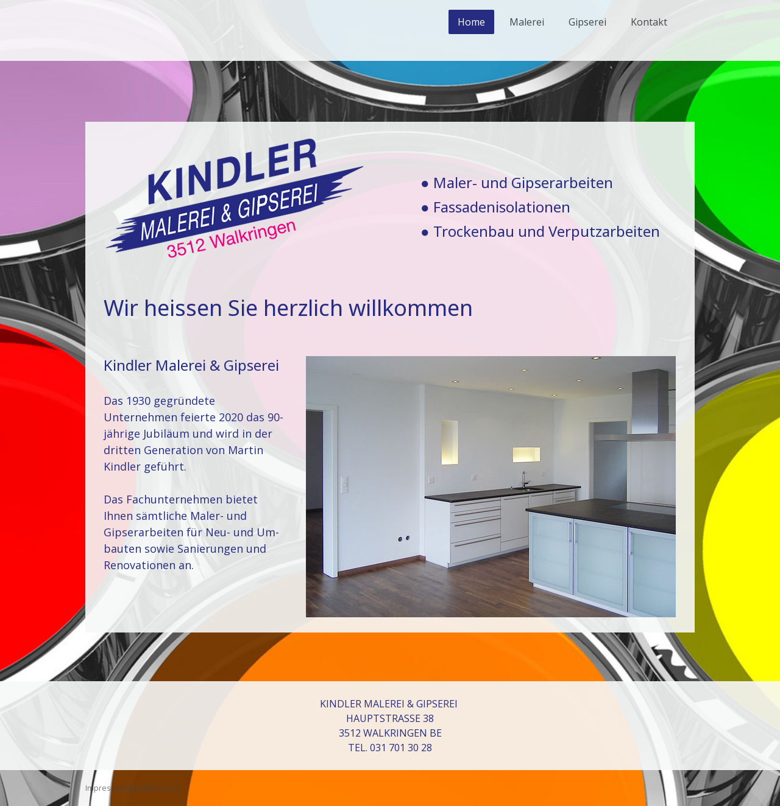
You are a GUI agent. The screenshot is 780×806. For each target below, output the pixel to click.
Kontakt (649, 22)
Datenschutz (158, 787)
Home (471, 22)
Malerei (526, 22)
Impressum (106, 787)
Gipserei (587, 22)
